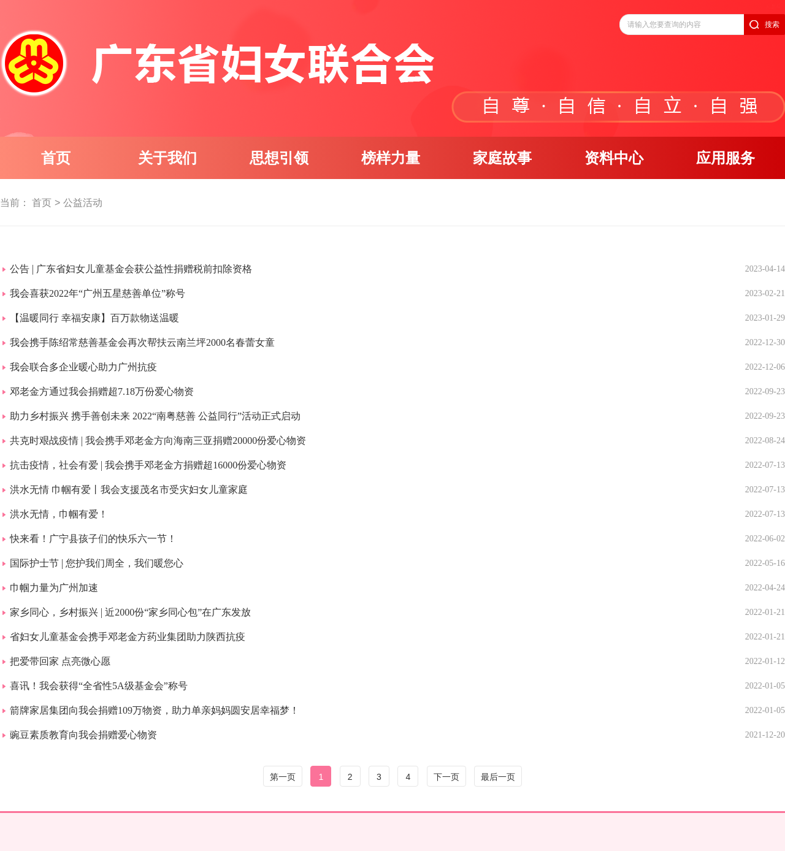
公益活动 (82, 202)
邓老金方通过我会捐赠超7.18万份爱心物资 (102, 391)
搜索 (772, 24)
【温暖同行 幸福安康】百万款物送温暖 (94, 318)
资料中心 (613, 158)
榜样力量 (390, 158)
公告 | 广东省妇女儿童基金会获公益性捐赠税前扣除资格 (131, 269)
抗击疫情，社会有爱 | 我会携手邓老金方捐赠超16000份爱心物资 (148, 465)
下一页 (446, 777)
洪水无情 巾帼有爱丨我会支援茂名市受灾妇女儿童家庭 (129, 489)
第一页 (283, 777)
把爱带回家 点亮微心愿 (60, 661)
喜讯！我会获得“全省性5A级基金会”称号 (99, 686)
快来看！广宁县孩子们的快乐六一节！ (93, 538)
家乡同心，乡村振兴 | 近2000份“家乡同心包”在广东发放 (130, 612)
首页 (56, 158)
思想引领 (279, 158)
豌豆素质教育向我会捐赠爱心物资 (83, 735)
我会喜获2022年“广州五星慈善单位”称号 (97, 293)
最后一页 (498, 777)
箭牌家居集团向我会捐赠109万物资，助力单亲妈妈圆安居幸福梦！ (154, 710)
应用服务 (725, 158)
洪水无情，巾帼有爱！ (59, 514)
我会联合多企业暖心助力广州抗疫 (83, 367)
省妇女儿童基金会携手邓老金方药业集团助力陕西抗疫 (127, 637)
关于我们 (167, 158)
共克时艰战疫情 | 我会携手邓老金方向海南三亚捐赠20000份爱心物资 (158, 440)
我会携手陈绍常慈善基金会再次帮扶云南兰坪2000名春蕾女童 (142, 342)
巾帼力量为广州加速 (54, 587)
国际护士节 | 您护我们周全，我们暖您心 (96, 563)
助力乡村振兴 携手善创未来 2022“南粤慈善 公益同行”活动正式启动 (155, 416)
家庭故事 (502, 158)
